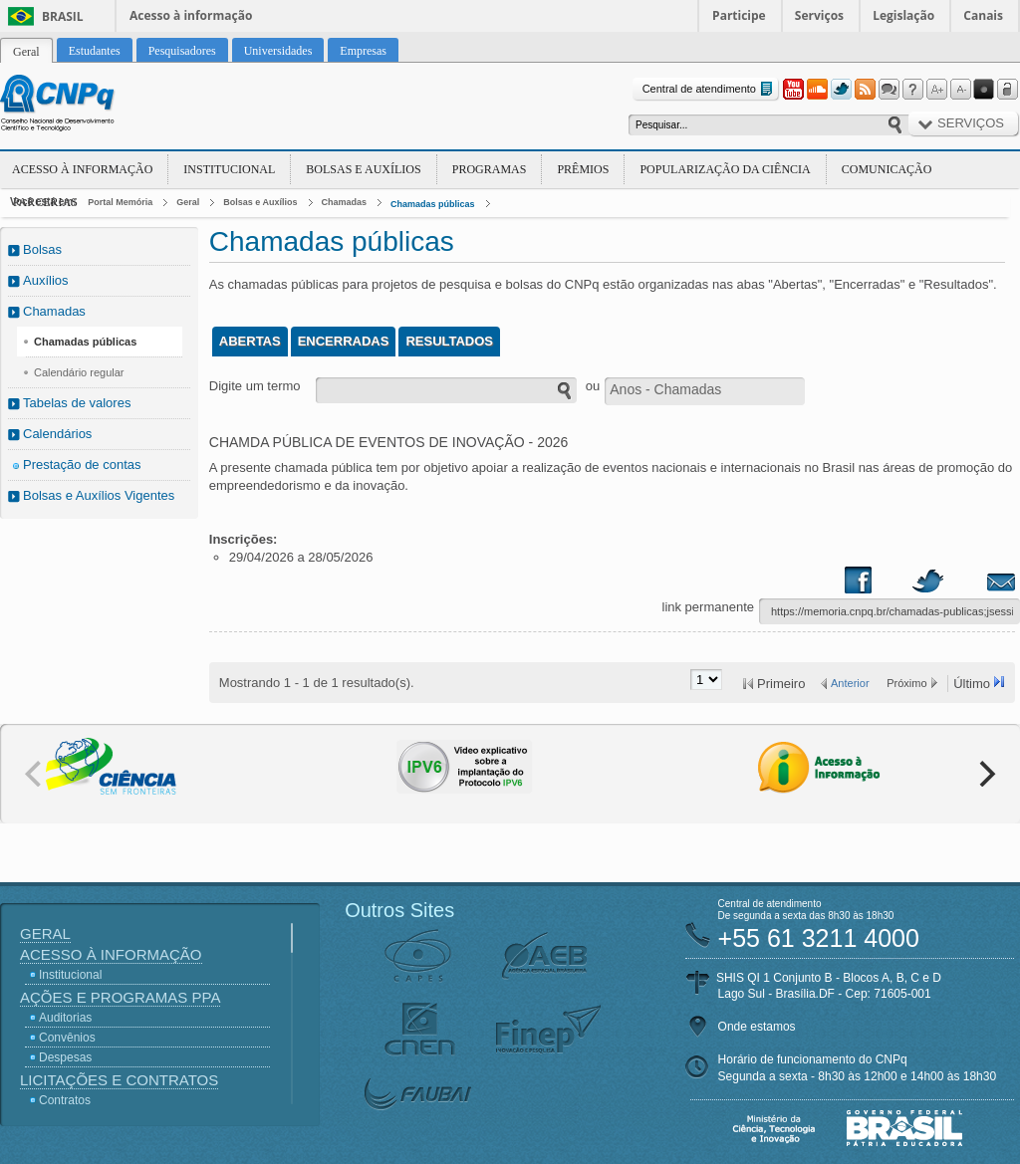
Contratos (65, 1100)
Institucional (229, 169)
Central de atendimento (709, 89)
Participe (739, 15)
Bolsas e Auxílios (363, 169)
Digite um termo (255, 385)
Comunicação (887, 169)
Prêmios (583, 169)
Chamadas (345, 202)
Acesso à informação (190, 15)
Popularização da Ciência (724, 169)
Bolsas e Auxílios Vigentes (98, 495)
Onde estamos (757, 1027)
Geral (187, 202)
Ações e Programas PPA (120, 997)
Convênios (67, 1038)
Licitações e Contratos (119, 1079)
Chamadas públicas (432, 204)
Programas (489, 169)
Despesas (65, 1057)
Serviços (819, 15)
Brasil (63, 16)
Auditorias (65, 1018)
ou (593, 385)
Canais (983, 15)
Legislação (903, 15)
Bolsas (42, 249)
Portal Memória (120, 202)
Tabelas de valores (76, 402)
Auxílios (46, 280)
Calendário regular (79, 372)
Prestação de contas (82, 464)
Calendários (57, 433)
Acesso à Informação (82, 169)
